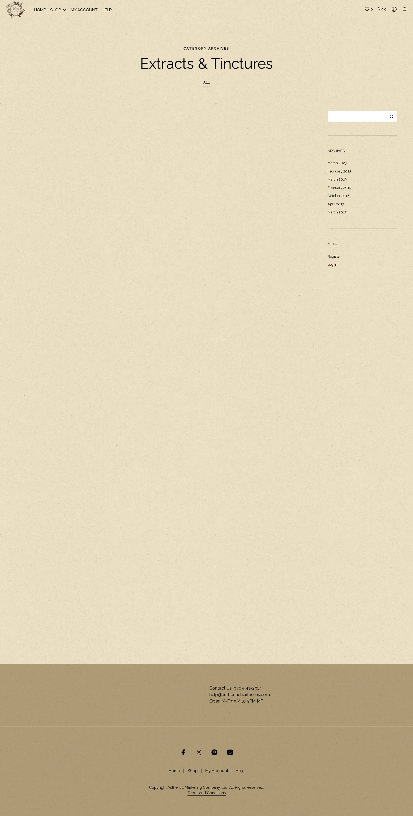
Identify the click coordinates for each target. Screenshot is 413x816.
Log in (332, 264)
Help (107, 10)
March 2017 (337, 212)
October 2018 (339, 196)
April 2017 (336, 204)
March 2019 (337, 179)
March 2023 (337, 163)
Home (40, 10)
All (206, 82)
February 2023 (339, 171)
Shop (58, 10)
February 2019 (339, 188)
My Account (84, 10)
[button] (368, 9)
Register (334, 256)
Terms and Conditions (207, 793)
